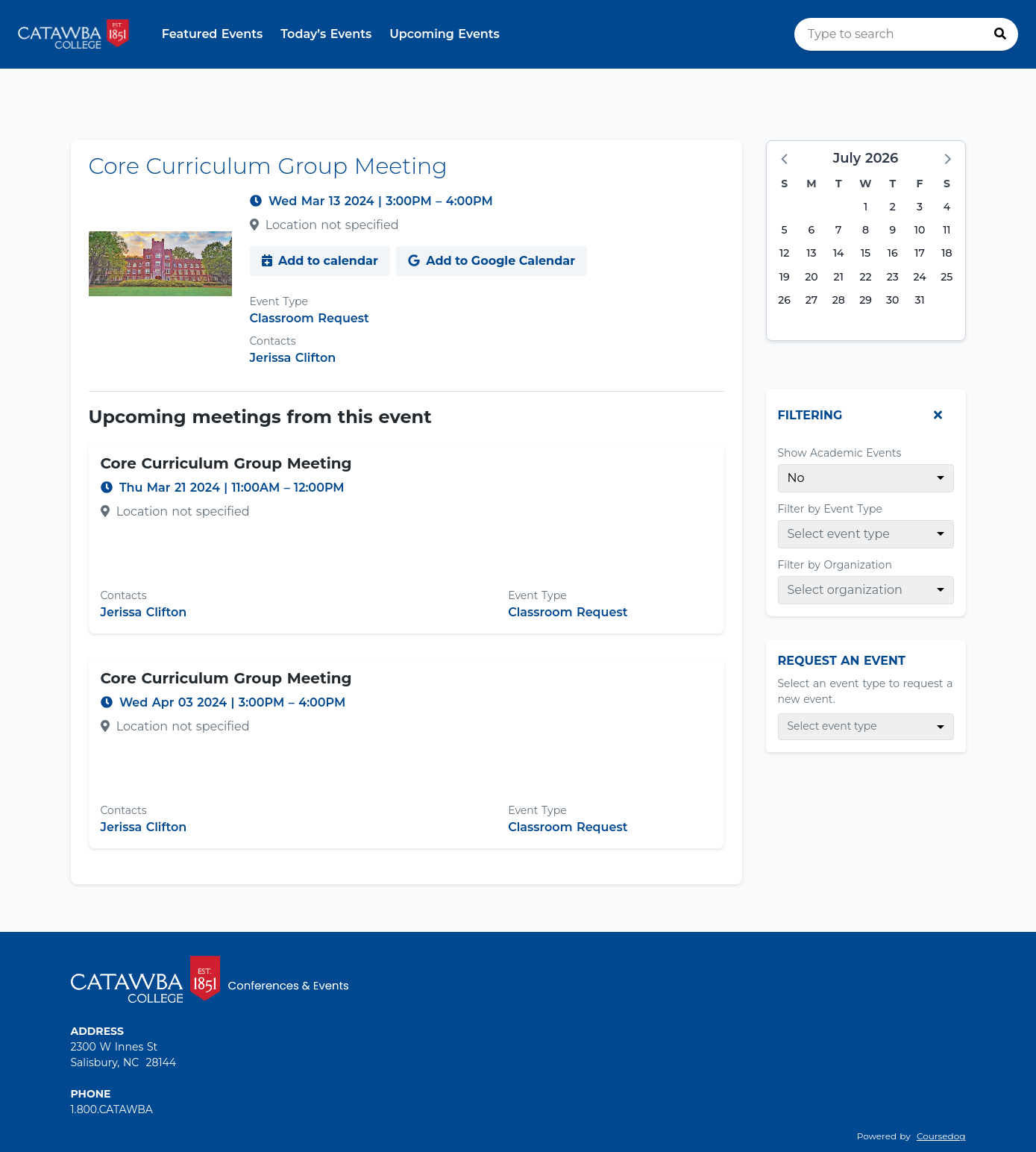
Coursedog (941, 1136)
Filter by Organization (835, 565)
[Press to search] (1000, 34)
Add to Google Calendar (491, 261)
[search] (906, 34)
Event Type (279, 301)
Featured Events (212, 34)
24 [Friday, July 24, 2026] (919, 277)
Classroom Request (309, 318)
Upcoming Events (444, 34)
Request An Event (841, 661)
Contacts (273, 341)
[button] (785, 158)
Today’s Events (325, 34)
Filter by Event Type (830, 509)
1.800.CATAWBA (112, 1109)
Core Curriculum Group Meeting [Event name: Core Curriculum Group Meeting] (226, 463)
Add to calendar (320, 261)
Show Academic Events (840, 453)
